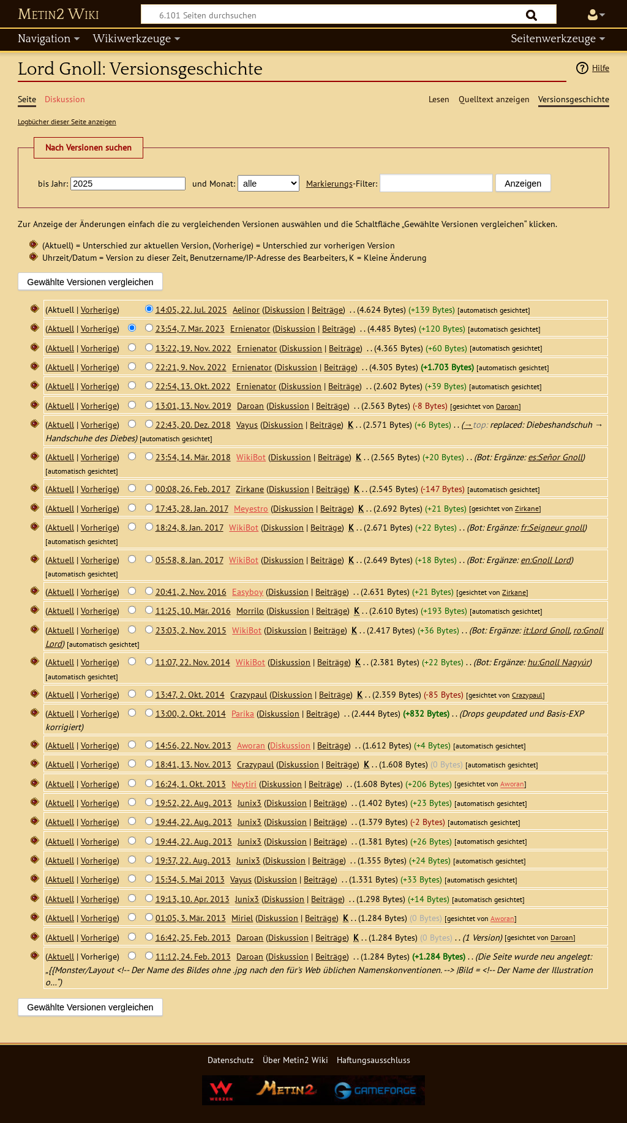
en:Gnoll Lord (545, 559)
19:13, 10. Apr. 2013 (193, 899)
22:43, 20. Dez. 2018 (193, 424)
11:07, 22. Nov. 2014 (193, 662)
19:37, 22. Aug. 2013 (193, 860)
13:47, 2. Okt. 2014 (190, 694)
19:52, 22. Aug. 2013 (194, 802)
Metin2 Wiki (58, 14)
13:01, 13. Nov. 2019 (193, 405)
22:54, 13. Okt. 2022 (193, 386)
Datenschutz (230, 1059)
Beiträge (327, 309)
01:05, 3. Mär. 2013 (191, 917)
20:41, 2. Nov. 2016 (191, 591)
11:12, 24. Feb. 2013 (193, 956)
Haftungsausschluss (373, 1059)
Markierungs (329, 183)
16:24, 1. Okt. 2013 (191, 783)
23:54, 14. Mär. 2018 (193, 457)
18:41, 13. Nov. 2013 (193, 764)
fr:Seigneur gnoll (552, 527)
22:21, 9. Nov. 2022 (191, 367)
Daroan (507, 406)
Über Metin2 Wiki (295, 1059)
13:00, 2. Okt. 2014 (191, 713)
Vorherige (99, 309)
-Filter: (341, 183)
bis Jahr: (53, 183)
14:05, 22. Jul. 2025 (191, 309)
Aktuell (61, 328)
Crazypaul (527, 695)
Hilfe (600, 67)
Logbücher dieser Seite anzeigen (67, 121)
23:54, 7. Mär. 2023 (190, 328)
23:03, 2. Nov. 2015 (191, 630)
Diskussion (285, 309)
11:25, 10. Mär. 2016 (193, 610)
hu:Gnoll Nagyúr (558, 662)
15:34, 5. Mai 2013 (190, 879)
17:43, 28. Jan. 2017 (192, 508)
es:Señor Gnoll (555, 457)
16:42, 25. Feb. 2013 (193, 937)
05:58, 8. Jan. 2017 (189, 559)
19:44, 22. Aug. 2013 (194, 821)
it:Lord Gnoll (546, 630)
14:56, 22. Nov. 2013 (193, 745)
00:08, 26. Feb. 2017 (193, 488)
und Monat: (213, 183)
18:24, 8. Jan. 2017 (189, 527)
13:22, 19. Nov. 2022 (193, 348)
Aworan (512, 784)
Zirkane (527, 508)
